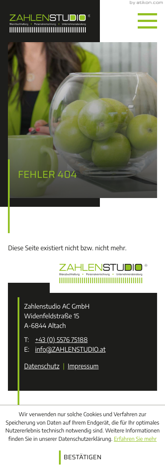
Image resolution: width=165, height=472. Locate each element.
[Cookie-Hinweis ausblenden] (83, 457)
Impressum (83, 366)
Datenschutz (41, 366)
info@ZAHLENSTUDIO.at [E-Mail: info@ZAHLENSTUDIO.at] (70, 349)
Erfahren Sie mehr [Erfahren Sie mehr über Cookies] (135, 438)
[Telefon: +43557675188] (61, 340)
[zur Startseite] (50, 21)
